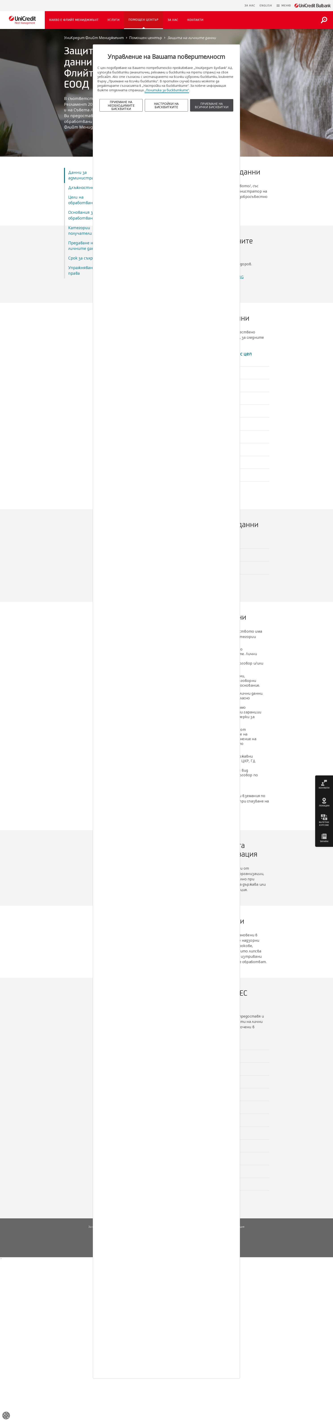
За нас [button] (173, 20)
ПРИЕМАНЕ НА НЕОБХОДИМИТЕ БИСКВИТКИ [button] (121, 105)
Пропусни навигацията (220, 5)
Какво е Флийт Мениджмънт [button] (74, 20)
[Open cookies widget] (6, 1416)
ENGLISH (266, 5)
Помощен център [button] (143, 20)
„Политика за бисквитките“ (167, 90)
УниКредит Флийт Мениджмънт (94, 37)
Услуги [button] (114, 20)
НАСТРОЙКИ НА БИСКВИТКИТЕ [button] (166, 105)
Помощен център (145, 37)
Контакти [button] (195, 20)
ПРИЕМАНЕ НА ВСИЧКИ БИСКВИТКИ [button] (211, 105)
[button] (284, 5)
